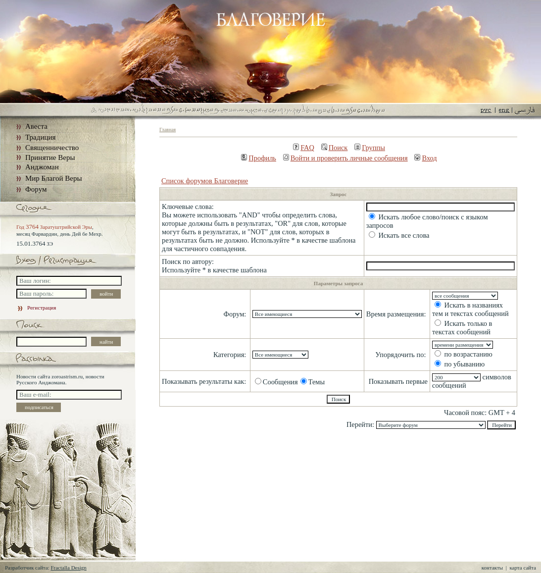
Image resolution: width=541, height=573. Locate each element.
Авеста (36, 126)
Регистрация (36, 308)
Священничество (52, 148)
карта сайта (522, 568)
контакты (492, 568)
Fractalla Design (68, 568)
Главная (167, 129)
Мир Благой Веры (53, 178)
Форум (36, 189)
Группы (369, 148)
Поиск (334, 148)
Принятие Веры (50, 157)
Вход (425, 158)
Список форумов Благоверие (204, 181)
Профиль (258, 158)
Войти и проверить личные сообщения (345, 158)
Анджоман (42, 167)
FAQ (303, 148)
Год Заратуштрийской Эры (54, 227)
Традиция (40, 137)
